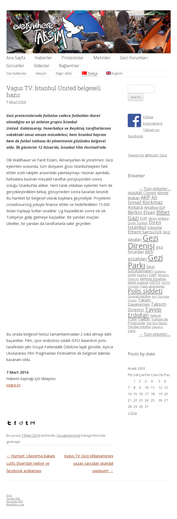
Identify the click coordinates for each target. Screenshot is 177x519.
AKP (145, 197)
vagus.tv (13, 384)
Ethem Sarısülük (145, 232)
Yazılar (13, 498)
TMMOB (155, 316)
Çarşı (131, 330)
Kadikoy (142, 275)
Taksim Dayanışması (139, 302)
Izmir (132, 274)
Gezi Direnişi (143, 242)
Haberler (43, 58)
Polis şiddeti (145, 291)
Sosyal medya (139, 296)
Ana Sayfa (15, 58)
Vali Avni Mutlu (157, 323)
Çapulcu (157, 327)
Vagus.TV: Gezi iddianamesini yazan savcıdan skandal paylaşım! (88, 463)
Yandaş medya (139, 326)
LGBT (153, 275)
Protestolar (73, 58)
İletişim (41, 73)
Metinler (101, 58)
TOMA (132, 319)
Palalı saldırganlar (152, 286)
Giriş (9, 495)
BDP (162, 207)
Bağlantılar (69, 66)
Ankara (135, 207)
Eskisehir (154, 227)
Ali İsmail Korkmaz (145, 200)
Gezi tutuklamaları (141, 269)
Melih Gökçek (138, 282)
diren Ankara (158, 218)
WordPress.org (15, 504)
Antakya (151, 207)
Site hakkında (16, 73)
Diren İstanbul (144, 224)
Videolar (41, 66)
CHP (143, 218)
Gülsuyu (160, 271)
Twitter (144, 319)
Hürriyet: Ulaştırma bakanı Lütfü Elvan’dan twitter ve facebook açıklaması (30, 463)
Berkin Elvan (141, 212)
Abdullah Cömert (142, 192)
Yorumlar (14, 501)
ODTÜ (154, 282)
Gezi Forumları (134, 58)
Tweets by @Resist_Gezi (147, 155)
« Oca (132, 412)
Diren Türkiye (138, 223)
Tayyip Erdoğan (144, 311)
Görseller (15, 66)
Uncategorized (68, 435)
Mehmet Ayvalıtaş (153, 279)
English (114, 73)
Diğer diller (64, 73)
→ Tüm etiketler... (155, 189)
